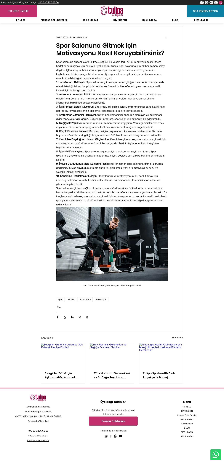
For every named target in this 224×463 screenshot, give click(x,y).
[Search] (220, 3)
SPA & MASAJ (187, 419)
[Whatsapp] (216, 2)
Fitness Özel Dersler (187, 415)
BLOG (187, 428)
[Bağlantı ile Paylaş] (79, 317)
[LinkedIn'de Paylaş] (72, 317)
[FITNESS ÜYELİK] (18, 11)
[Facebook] (202, 2)
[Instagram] (206, 2)
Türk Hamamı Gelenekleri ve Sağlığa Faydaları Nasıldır (112, 375)
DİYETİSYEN (187, 411)
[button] (113, 421)
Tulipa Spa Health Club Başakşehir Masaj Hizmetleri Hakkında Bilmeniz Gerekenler (159, 375)
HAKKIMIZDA (187, 423)
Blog (59, 307)
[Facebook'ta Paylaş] (57, 317)
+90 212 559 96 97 (38, 435)
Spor (60, 299)
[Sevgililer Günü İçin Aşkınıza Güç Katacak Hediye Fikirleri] (63, 355)
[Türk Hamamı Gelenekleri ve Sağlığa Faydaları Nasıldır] (112, 355)
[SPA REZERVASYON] (205, 11)
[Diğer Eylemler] (166, 37)
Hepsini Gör (177, 337)
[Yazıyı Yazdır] (87, 317)
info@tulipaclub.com (38, 440)
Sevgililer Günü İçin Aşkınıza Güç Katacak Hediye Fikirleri (60, 375)
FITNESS (187, 407)
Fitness (71, 299)
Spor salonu (85, 299)
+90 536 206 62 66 (48, 2)
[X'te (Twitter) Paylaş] (65, 317)
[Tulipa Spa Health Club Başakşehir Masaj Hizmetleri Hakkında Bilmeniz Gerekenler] (161, 355)
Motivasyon (101, 299)
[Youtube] (211, 2)
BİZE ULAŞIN (187, 432)
